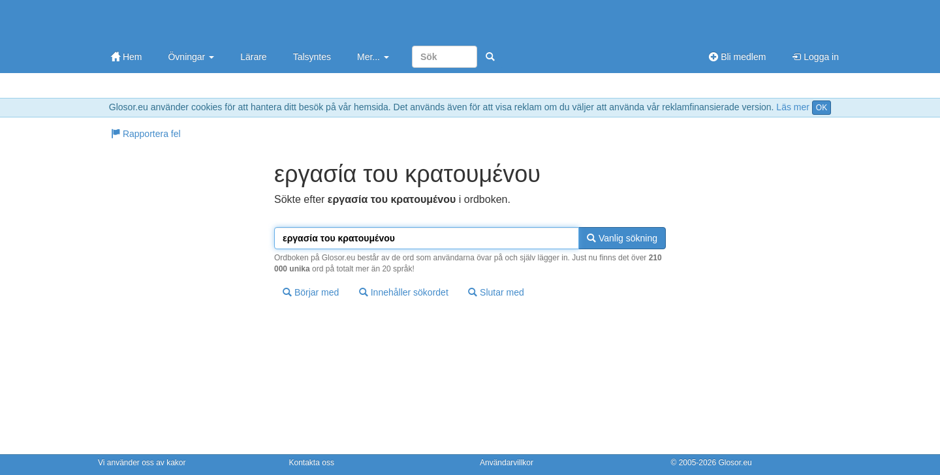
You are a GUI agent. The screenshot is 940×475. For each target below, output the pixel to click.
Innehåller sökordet (403, 292)
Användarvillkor (506, 462)
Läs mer (792, 107)
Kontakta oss (311, 462)
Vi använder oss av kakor (142, 462)
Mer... (373, 57)
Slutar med (496, 292)
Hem (126, 57)
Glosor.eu (734, 462)
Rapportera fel (146, 134)
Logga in (815, 57)
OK (821, 107)
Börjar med (311, 292)
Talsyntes (312, 57)
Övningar (191, 57)
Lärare (253, 57)
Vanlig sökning (622, 238)
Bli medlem (737, 57)
